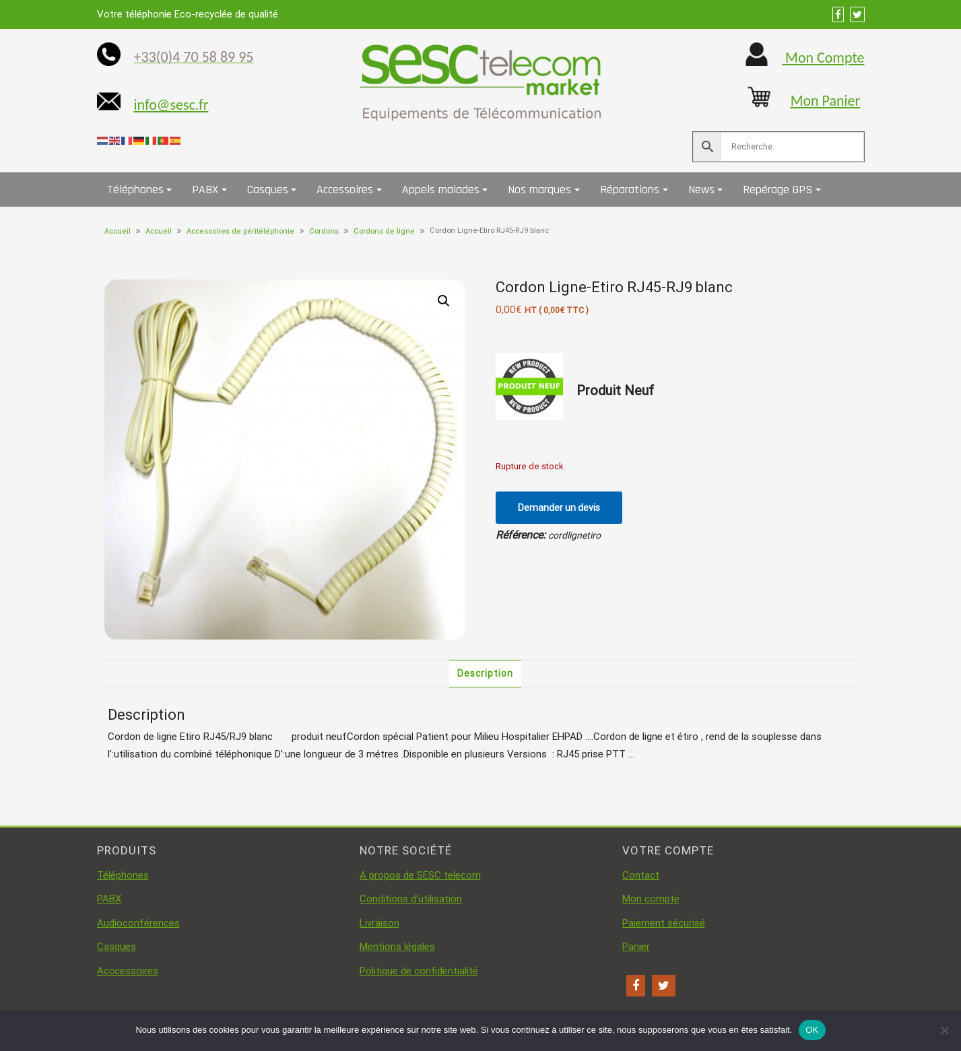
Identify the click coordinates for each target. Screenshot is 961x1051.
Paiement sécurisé (663, 923)
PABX (205, 189)
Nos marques (539, 189)
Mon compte (651, 899)
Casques (267, 189)
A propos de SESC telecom (420, 875)
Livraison (379, 923)
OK (811, 1030)
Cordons (324, 231)
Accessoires (345, 189)
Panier (636, 947)
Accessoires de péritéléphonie (240, 231)
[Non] (944, 1030)
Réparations (629, 189)
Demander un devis (559, 507)
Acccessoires (127, 971)
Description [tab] (485, 673)
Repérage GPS (777, 189)
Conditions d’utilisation (411, 899)
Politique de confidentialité (419, 971)
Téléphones (135, 189)
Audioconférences (138, 923)
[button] (444, 301)
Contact (640, 875)
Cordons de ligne (384, 231)
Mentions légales (397, 947)
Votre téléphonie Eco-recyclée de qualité (187, 14)
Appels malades (440, 189)
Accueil (117, 231)
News (701, 189)
